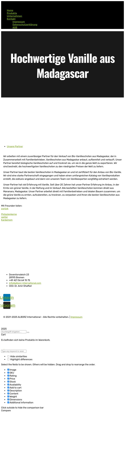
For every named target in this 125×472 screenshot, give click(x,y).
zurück (4, 208)
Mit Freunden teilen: (11, 205)
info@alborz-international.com (25, 283)
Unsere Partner (15, 146)
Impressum (76, 317)
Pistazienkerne (9, 214)
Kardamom (7, 220)
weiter (4, 217)
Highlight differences (19, 359)
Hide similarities (17, 356)
